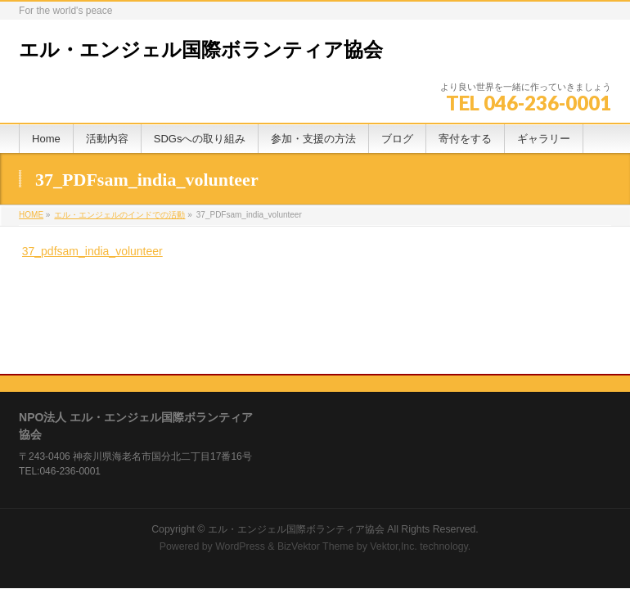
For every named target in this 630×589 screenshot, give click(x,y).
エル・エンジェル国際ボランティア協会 (201, 50)
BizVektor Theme (315, 469)
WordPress (240, 469)
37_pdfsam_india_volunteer (92, 251)
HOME (31, 214)
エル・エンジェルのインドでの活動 (119, 214)
